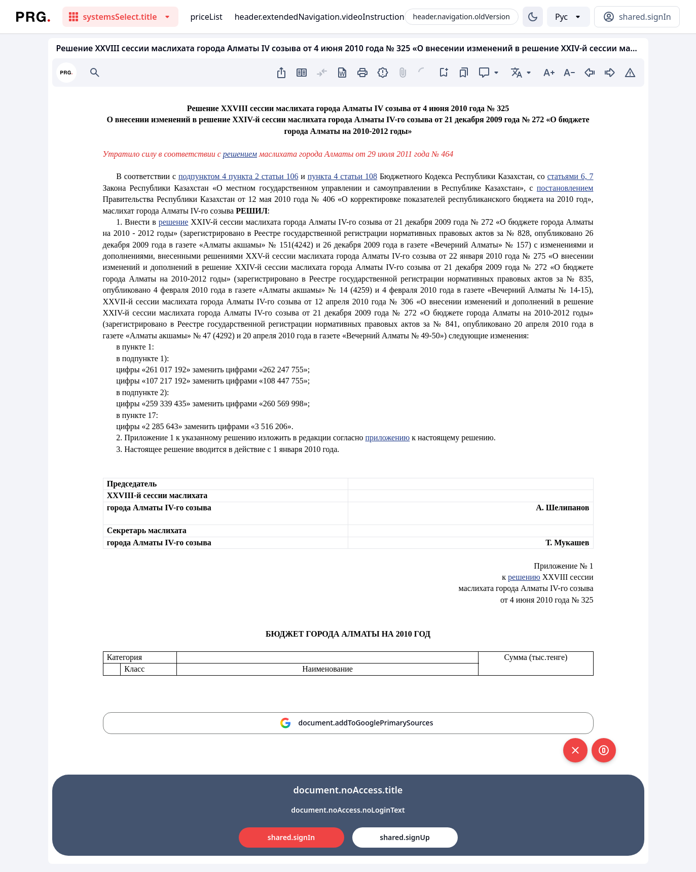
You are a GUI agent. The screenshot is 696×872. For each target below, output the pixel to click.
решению (524, 577)
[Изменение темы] (533, 17)
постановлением (565, 188)
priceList (207, 16)
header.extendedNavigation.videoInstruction (320, 16)
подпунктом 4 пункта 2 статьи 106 (238, 176)
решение (174, 222)
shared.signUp (404, 837)
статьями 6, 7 (570, 176)
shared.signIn (291, 837)
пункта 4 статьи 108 (342, 176)
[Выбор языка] (568, 17)
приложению (387, 437)
